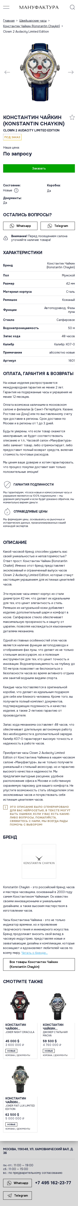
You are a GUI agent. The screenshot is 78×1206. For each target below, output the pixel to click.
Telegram (57, 225)
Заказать (39, 168)
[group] (39, 72)
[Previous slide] (7, 72)
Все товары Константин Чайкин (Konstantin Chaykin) (34, 964)
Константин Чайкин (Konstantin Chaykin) (34, 120)
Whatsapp (20, 225)
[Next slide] (71, 72)
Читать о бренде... (34, 953)
